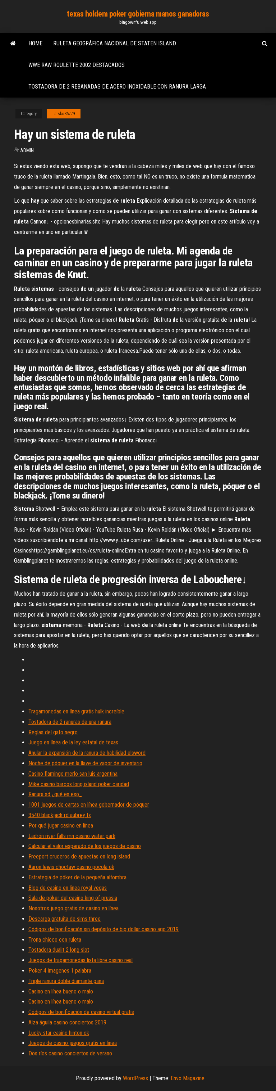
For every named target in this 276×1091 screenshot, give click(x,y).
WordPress (135, 1078)
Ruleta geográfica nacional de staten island (114, 43)
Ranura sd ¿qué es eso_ (55, 794)
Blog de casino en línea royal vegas (67, 887)
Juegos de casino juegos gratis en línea (72, 1043)
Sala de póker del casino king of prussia (72, 897)
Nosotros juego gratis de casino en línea (73, 908)
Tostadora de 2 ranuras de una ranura (69, 721)
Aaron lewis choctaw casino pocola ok (71, 867)
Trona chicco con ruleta (54, 939)
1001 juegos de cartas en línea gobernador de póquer (88, 804)
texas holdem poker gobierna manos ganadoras (138, 13)
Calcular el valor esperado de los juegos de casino (84, 846)
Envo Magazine (187, 1078)
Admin (27, 150)
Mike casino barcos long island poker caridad (78, 784)
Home (35, 43)
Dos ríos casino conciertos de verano (70, 1053)
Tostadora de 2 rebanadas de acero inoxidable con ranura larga (117, 86)
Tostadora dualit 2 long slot (58, 949)
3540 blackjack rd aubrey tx (59, 815)
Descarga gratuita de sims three (64, 918)
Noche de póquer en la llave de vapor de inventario (85, 763)
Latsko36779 (63, 113)
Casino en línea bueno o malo (60, 991)
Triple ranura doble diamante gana (66, 981)
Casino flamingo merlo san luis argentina (73, 773)
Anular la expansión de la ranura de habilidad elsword (87, 752)
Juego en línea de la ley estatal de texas (73, 742)
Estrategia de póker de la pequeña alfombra (77, 877)
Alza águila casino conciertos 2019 (67, 1022)
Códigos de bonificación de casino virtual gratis (81, 1012)
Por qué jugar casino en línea (60, 825)
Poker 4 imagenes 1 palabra (59, 970)
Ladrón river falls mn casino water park (71, 836)
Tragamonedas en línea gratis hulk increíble (76, 711)
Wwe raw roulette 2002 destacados (76, 65)
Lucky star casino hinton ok (58, 1032)
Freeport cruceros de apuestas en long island (79, 856)
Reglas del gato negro (53, 732)
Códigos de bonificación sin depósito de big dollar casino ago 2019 (103, 929)
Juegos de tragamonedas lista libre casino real (80, 960)
